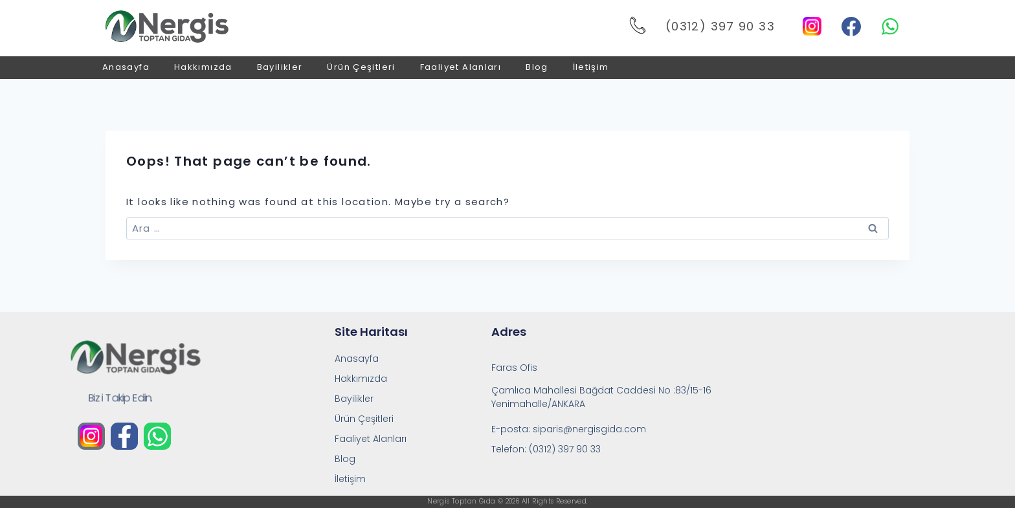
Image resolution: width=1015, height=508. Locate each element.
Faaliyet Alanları (460, 67)
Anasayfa (126, 67)
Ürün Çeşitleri (361, 67)
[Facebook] (851, 26)
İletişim (591, 67)
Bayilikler (280, 67)
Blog (537, 67)
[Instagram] (812, 26)
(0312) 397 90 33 (720, 26)
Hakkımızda (203, 67)
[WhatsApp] (890, 26)
